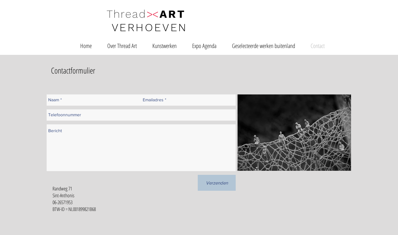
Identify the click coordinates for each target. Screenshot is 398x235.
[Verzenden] (217, 183)
